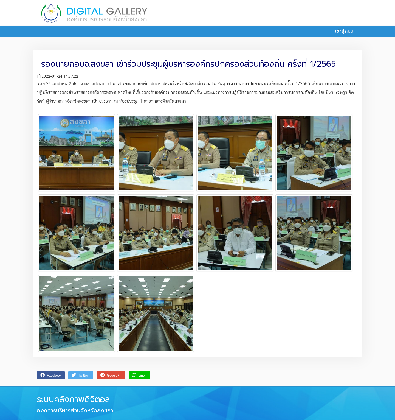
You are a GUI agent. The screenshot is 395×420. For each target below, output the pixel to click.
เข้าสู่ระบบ (341, 31)
